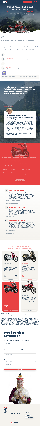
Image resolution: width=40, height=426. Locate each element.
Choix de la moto (6, 359)
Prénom (21, 349)
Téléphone (5, 356)
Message (5, 363)
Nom (5, 349)
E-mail (5, 352)
